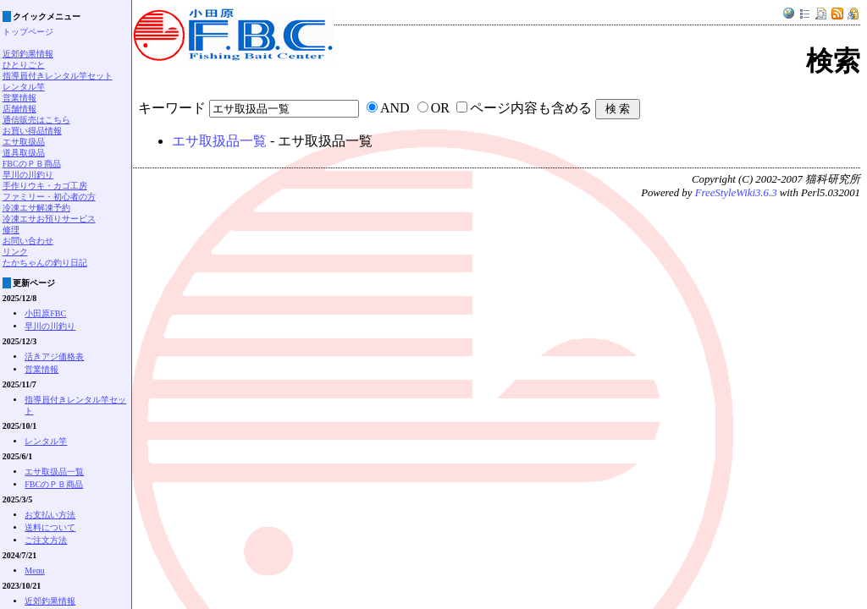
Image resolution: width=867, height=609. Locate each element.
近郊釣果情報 (28, 53)
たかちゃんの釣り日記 (45, 262)
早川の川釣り (28, 174)
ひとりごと (24, 64)
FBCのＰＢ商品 (32, 163)
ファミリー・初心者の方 (49, 196)
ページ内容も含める (531, 108)
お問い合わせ (28, 240)
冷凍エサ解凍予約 (36, 207)
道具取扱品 (24, 152)
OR (440, 108)
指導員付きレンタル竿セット (58, 75)
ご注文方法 (46, 540)
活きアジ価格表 (54, 356)
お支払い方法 (50, 514)
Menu (34, 570)
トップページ (28, 31)
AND (395, 108)
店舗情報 (19, 108)
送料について (50, 527)
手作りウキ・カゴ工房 (45, 185)
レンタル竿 (24, 86)
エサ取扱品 (24, 141)
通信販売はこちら (36, 119)
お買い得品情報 (32, 130)
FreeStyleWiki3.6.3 (736, 193)
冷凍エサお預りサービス (49, 218)
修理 (11, 229)
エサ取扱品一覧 (219, 141)
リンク (15, 251)
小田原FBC (45, 313)
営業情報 (19, 97)
